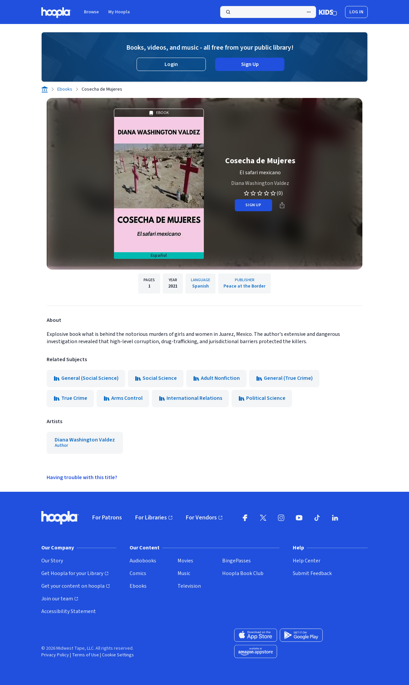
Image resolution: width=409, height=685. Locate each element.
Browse (91, 12)
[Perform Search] (268, 12)
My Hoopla (119, 12)
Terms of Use (85, 655)
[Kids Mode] (328, 12)
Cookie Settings (118, 655)
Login (171, 64)
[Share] (282, 205)
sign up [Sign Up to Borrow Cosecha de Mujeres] (253, 205)
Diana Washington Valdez (260, 183)
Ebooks (64, 89)
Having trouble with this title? (82, 477)
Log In (356, 12)
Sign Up (250, 64)
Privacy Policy (55, 655)
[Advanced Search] (308, 12)
